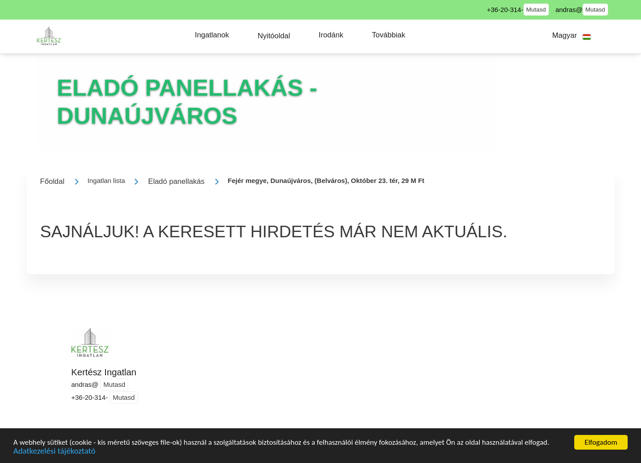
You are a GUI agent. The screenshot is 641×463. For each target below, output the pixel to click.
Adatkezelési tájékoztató (54, 452)
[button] (212, 35)
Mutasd (536, 9)
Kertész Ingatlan (103, 372)
